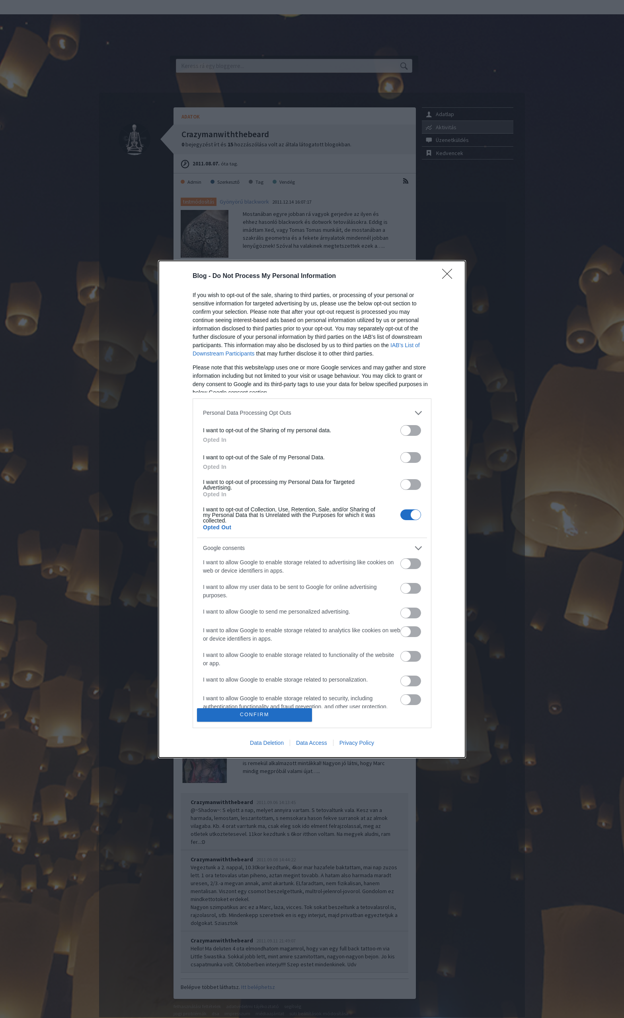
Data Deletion (267, 743)
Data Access (311, 743)
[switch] (410, 430)
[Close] (449, 276)
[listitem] (312, 413)
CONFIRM (254, 715)
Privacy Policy (356, 743)
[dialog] (312, 509)
